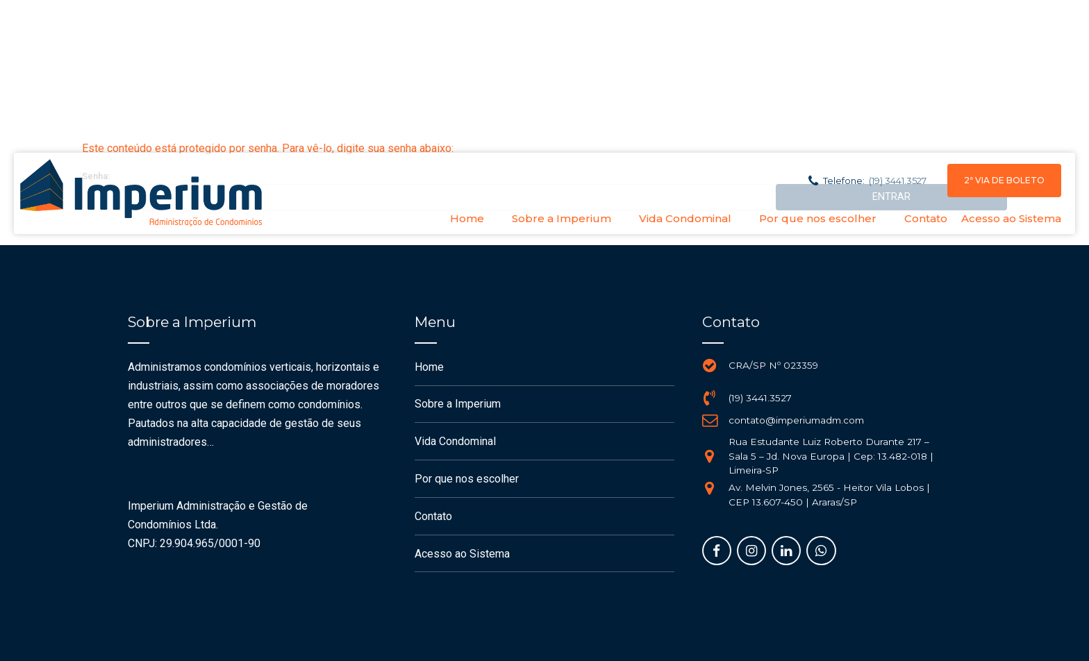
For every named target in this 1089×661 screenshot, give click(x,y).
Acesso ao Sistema (1011, 218)
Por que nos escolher (817, 218)
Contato (925, 218)
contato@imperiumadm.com (796, 420)
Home (467, 218)
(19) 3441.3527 (760, 397)
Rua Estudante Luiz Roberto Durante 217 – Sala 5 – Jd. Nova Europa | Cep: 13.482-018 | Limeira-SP (831, 456)
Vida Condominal (685, 218)
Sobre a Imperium (561, 218)
